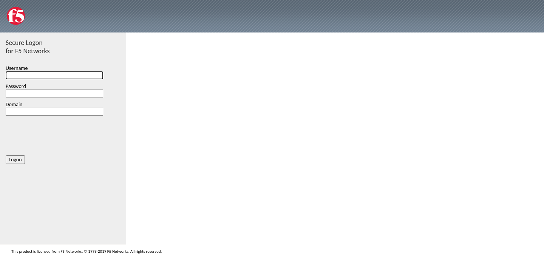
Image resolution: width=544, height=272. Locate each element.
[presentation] (63, 134)
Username (17, 68)
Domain (14, 104)
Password (16, 86)
